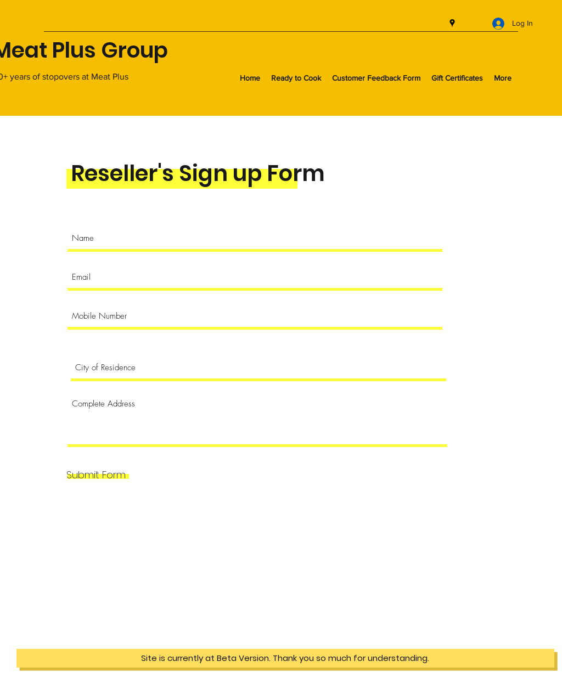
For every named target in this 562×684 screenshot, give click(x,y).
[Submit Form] (96, 475)
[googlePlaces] (452, 23)
